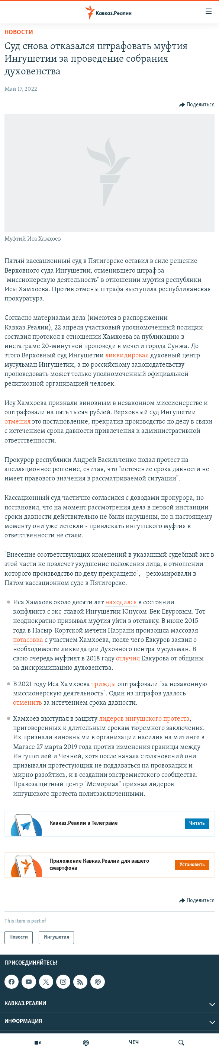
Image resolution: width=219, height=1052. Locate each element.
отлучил (127, 658)
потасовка (28, 640)
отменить (27, 703)
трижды (103, 684)
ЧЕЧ (134, 1043)
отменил (17, 421)
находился (121, 602)
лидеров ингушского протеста (144, 719)
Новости (18, 32)
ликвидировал (127, 355)
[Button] (197, 105)
